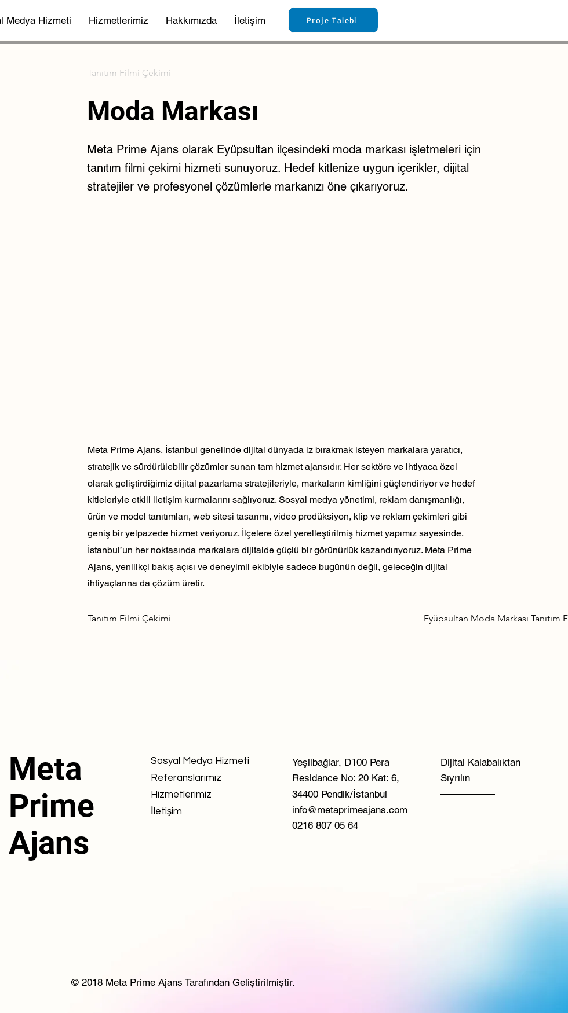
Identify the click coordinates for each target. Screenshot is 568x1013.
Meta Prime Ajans (51, 805)
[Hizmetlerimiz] (192, 795)
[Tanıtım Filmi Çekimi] (129, 73)
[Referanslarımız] (192, 778)
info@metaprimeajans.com (349, 809)
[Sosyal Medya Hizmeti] (200, 761)
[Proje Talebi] (333, 20)
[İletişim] (192, 811)
